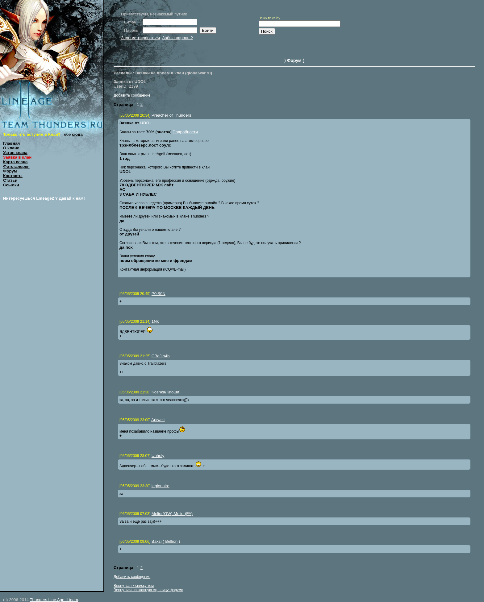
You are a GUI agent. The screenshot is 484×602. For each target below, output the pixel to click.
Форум (10, 171)
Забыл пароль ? (177, 37)
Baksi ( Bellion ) (166, 541)
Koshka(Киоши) (166, 392)
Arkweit (158, 419)
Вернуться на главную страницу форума (148, 590)
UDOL (146, 123)
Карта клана (15, 162)
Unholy (158, 455)
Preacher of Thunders (171, 115)
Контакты (13, 175)
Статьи (10, 180)
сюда (77, 134)
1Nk (155, 321)
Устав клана (15, 152)
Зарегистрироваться (140, 37)
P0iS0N (158, 293)
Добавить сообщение (132, 95)
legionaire (160, 486)
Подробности (185, 132)
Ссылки (11, 185)
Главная (11, 143)
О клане (11, 148)
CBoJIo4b (161, 356)
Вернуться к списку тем (134, 585)
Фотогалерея (16, 166)
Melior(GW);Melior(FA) (172, 513)
